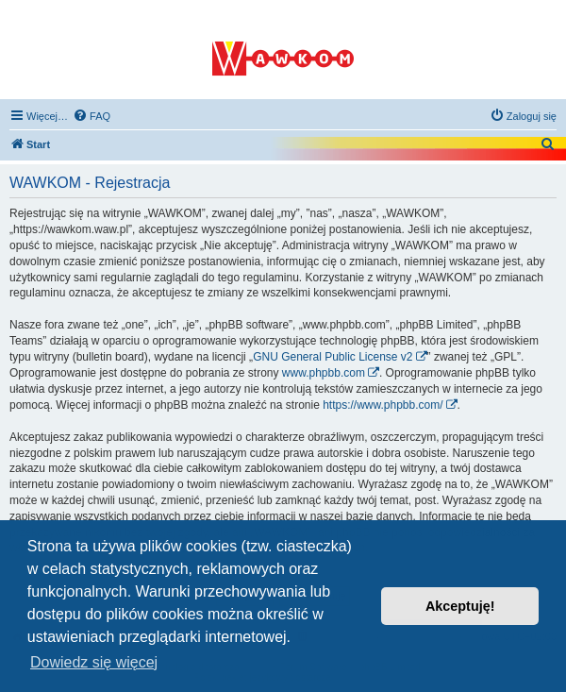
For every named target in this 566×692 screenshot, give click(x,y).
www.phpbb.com (323, 373)
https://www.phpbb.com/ (382, 405)
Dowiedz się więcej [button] (94, 662)
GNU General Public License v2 (332, 356)
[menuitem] (91, 116)
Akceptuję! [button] (460, 606)
